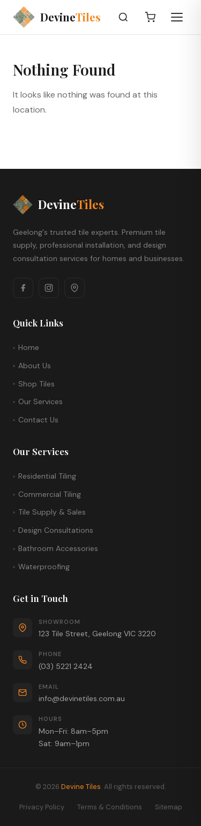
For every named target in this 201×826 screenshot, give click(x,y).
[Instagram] (49, 288)
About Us (34, 365)
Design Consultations (55, 530)
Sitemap (168, 807)
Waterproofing (44, 566)
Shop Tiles (36, 384)
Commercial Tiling (49, 494)
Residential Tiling (47, 476)
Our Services (40, 401)
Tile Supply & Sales (52, 512)
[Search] (123, 17)
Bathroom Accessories (58, 548)
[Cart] (150, 17)
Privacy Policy (41, 807)
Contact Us (38, 420)
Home (28, 347)
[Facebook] (23, 288)
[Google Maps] (74, 288)
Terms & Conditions (109, 807)
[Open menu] (177, 17)
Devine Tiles (81, 786)
